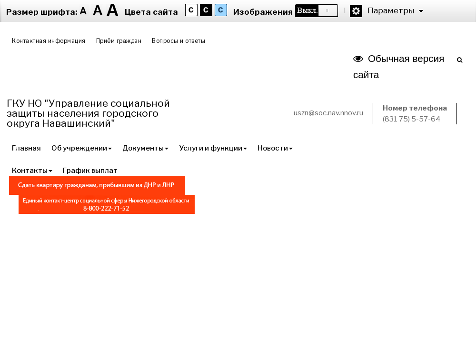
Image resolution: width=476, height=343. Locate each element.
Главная (26, 148)
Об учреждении (81, 148)
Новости (275, 148)
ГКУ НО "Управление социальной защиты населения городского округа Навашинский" (88, 113)
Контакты (32, 170)
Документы (145, 148)
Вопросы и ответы (178, 40)
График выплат (90, 170)
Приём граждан (119, 40)
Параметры (391, 10)
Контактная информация (49, 40)
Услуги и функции (213, 148)
